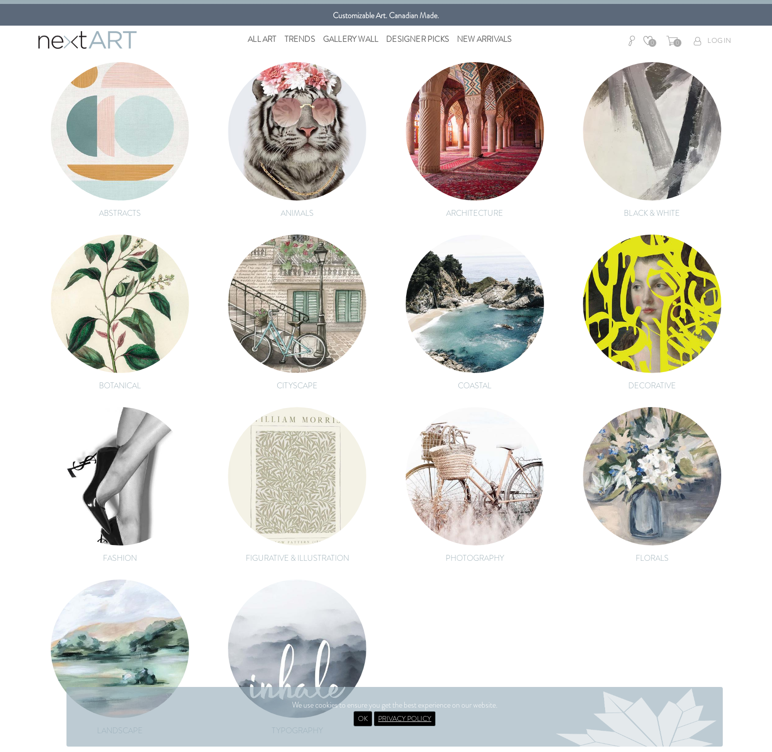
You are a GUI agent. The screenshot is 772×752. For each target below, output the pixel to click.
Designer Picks (417, 39)
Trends (300, 39)
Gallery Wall (350, 39)
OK (363, 718)
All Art (262, 39)
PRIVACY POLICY (404, 718)
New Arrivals (484, 39)
